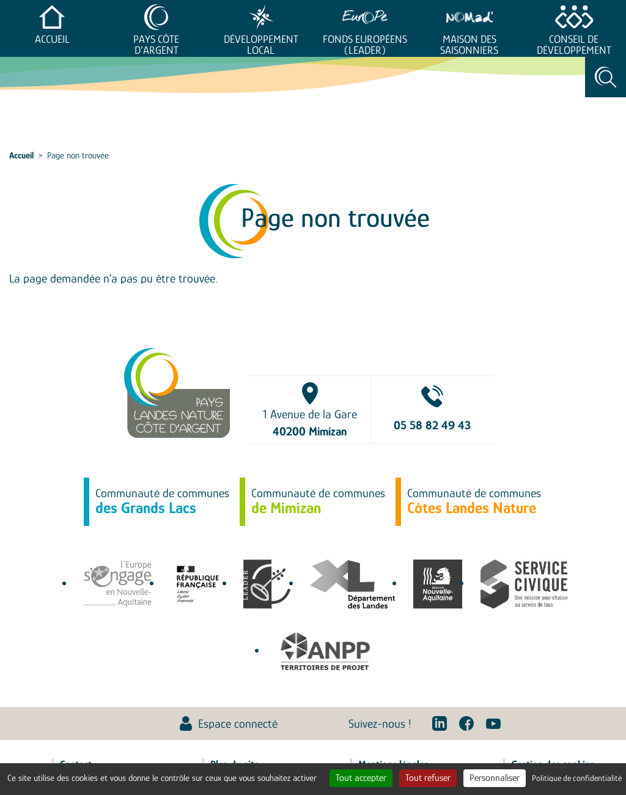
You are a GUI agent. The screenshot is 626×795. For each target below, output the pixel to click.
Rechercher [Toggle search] (605, 76)
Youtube (493, 723)
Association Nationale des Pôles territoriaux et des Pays (325, 651)
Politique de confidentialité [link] (577, 778)
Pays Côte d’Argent (156, 44)
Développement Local (261, 44)
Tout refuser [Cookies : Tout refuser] (428, 777)
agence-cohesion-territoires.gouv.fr (197, 584)
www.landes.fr (352, 584)
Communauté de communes (162, 501)
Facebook (466, 723)
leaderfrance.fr (267, 584)
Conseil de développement (574, 44)
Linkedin (439, 723)
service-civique (523, 584)
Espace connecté (238, 723)
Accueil (52, 39)
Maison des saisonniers (469, 44)
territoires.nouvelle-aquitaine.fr (437, 584)
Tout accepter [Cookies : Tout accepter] (361, 777)
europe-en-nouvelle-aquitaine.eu (117, 584)
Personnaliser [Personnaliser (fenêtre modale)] (495, 777)
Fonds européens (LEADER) (365, 44)
